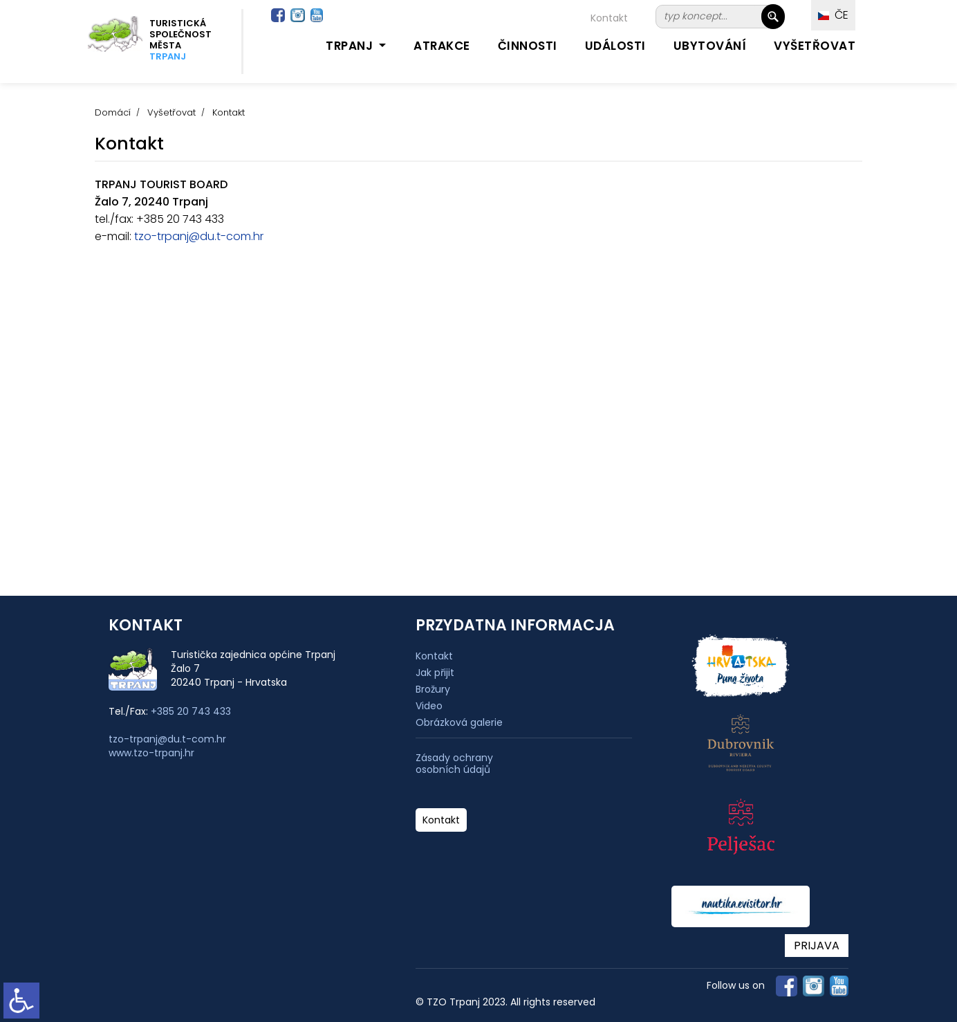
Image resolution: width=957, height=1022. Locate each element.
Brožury (433, 689)
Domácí (113, 112)
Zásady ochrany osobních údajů (454, 764)
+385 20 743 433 (191, 711)
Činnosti (527, 45)
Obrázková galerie (459, 722)
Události (615, 45)
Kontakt (609, 18)
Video (429, 706)
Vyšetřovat (814, 45)
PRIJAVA (816, 945)
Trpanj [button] (351, 45)
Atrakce (442, 45)
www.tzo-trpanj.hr (151, 753)
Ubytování (710, 45)
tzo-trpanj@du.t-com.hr (197, 236)
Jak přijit (435, 672)
